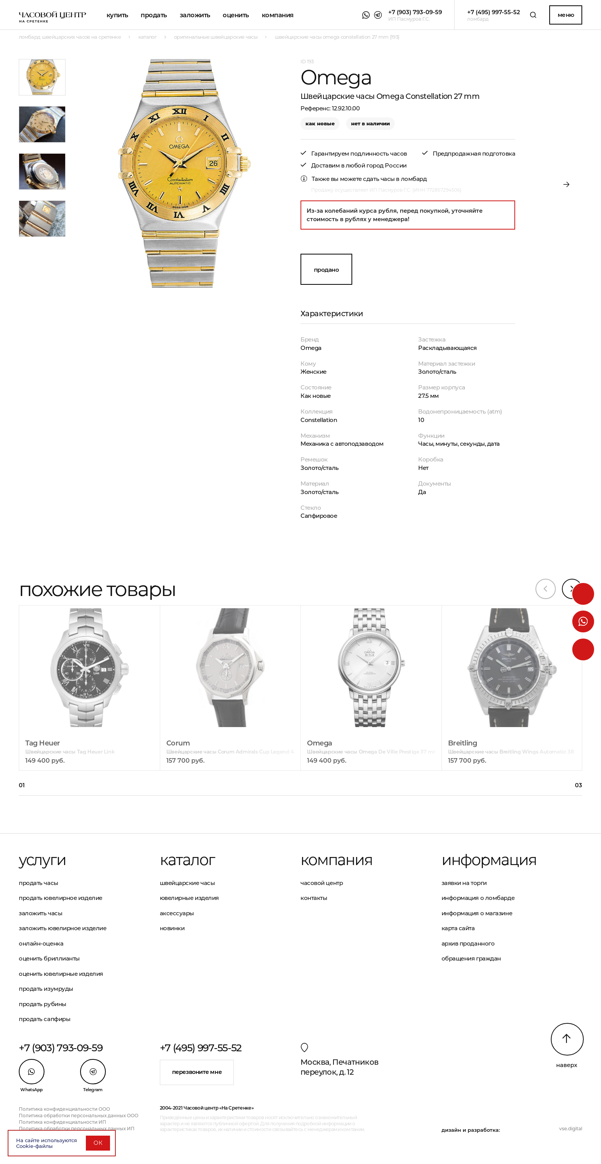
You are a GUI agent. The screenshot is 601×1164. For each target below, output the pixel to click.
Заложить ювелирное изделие (62, 928)
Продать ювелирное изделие (60, 898)
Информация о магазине (477, 913)
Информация (489, 859)
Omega (311, 347)
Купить (117, 15)
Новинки (172, 928)
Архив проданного (468, 943)
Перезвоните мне (197, 1072)
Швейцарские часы (187, 883)
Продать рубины (42, 1004)
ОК (98, 1142)
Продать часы (38, 883)
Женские (313, 371)
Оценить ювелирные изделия (61, 974)
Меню (566, 14)
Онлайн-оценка (41, 943)
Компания (278, 15)
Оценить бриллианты (49, 958)
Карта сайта (458, 928)
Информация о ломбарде (478, 898)
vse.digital (570, 1128)
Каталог (187, 859)
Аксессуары (177, 913)
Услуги (42, 859)
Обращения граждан (471, 958)
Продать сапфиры (44, 1019)
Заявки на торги (464, 883)
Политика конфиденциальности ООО (64, 1109)
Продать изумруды (46, 989)
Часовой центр (321, 883)
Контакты (313, 898)
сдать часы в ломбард (395, 178)
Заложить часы (40, 913)
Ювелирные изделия (189, 898)
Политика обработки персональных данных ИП (77, 1128)
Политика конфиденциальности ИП (62, 1122)
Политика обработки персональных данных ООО (78, 1115)
